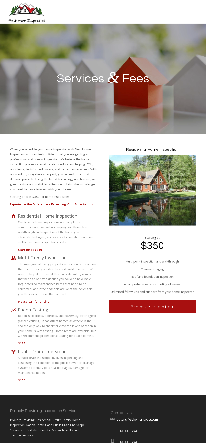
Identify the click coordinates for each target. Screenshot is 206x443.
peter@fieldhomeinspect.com (137, 419)
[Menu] (197, 12)
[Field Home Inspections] (26, 12)
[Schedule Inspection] (152, 309)
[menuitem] (197, 12)
